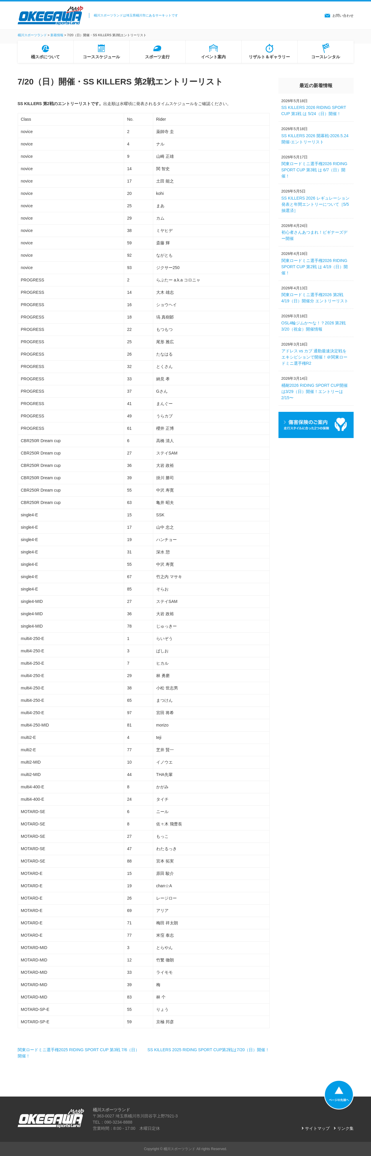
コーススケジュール (101, 56)
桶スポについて (45, 56)
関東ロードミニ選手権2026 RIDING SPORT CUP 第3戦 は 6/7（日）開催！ (314, 169)
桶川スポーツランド (179, 1149)
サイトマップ (317, 1128)
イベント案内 (213, 56)
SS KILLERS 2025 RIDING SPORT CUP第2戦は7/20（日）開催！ (208, 1049)
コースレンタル (325, 56)
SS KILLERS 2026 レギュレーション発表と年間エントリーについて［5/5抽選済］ (315, 204)
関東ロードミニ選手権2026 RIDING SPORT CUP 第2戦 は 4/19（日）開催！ (314, 266)
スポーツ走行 (157, 56)
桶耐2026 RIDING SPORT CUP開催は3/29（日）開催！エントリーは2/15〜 (314, 391)
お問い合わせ (343, 16)
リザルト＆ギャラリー (269, 56)
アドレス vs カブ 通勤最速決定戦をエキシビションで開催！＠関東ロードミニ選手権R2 (314, 357)
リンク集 (345, 1128)
